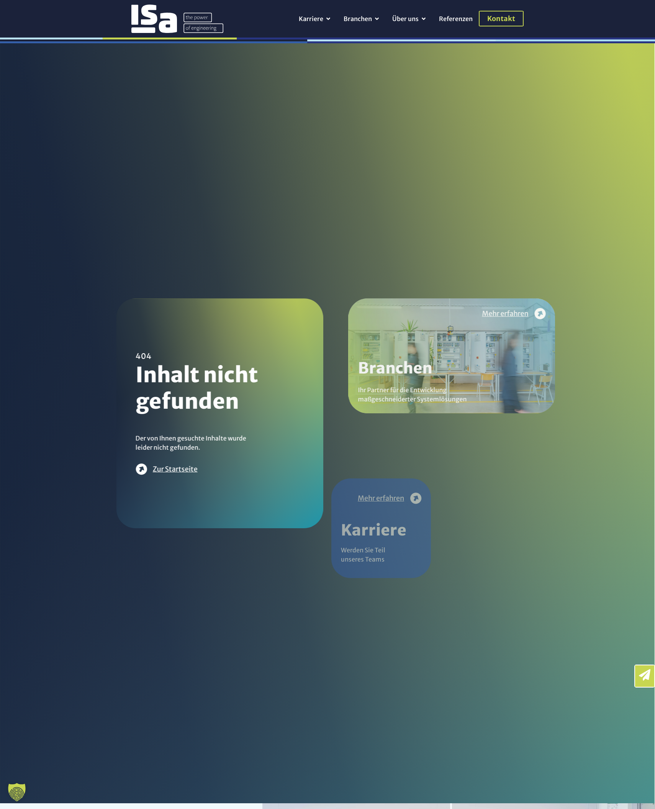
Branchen (456, 374)
